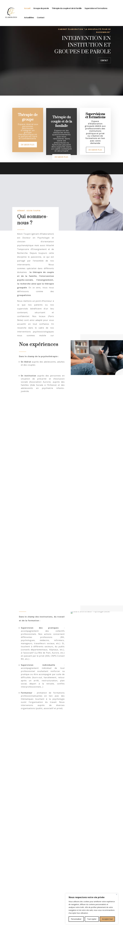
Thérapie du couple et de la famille (67, 9)
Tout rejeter (91, 919)
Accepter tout (107, 919)
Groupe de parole (41, 9)
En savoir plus (27, 153)
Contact (40, 18)
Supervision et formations (96, 9)
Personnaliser (76, 919)
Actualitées (29, 18)
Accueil (27, 9)
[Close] (116, 894)
